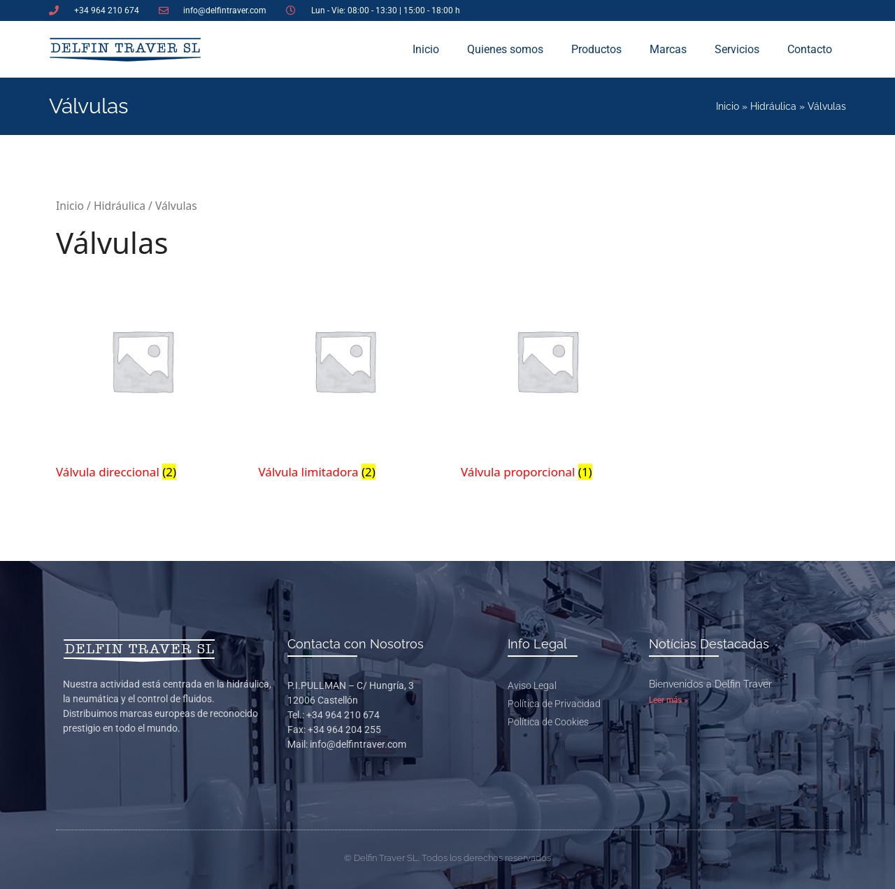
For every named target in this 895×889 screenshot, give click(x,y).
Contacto (809, 49)
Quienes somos (505, 49)
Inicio (426, 49)
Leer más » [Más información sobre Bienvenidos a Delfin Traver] (668, 700)
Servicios (737, 49)
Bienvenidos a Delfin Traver (710, 684)
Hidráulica (773, 106)
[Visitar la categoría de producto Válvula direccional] (142, 379)
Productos (596, 49)
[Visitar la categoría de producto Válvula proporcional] (547, 379)
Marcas (668, 49)
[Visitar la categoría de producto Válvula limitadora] (345, 379)
